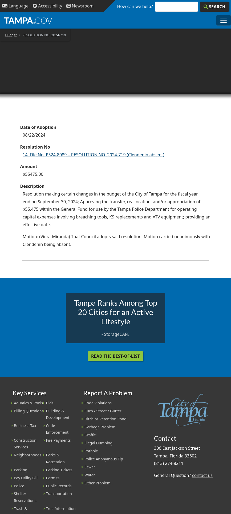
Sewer (89, 466)
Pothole (91, 450)
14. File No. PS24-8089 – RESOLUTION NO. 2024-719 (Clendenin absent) (93, 155)
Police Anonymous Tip (103, 458)
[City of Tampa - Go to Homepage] (28, 20)
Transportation (59, 493)
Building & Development (58, 414)
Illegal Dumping (98, 442)
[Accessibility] (47, 6)
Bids (50, 402)
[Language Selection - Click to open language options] (15, 6)
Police (19, 485)
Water (89, 474)
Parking (20, 469)
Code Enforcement (57, 429)
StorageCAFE (116, 334)
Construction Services (25, 443)
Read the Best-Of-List (115, 356)
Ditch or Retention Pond (105, 418)
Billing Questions (28, 410)
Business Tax (25, 425)
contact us (202, 475)
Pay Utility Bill (26, 477)
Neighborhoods (27, 454)
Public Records (59, 485)
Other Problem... (99, 482)
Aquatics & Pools (28, 402)
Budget (11, 35)
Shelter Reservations (25, 497)
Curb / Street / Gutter (102, 410)
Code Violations (98, 402)
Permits (53, 477)
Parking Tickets (59, 469)
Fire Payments (58, 440)
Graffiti (90, 434)
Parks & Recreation (55, 458)
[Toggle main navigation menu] (223, 20)
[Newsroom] (80, 6)
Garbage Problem (99, 426)
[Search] (214, 7)
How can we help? (135, 6)
